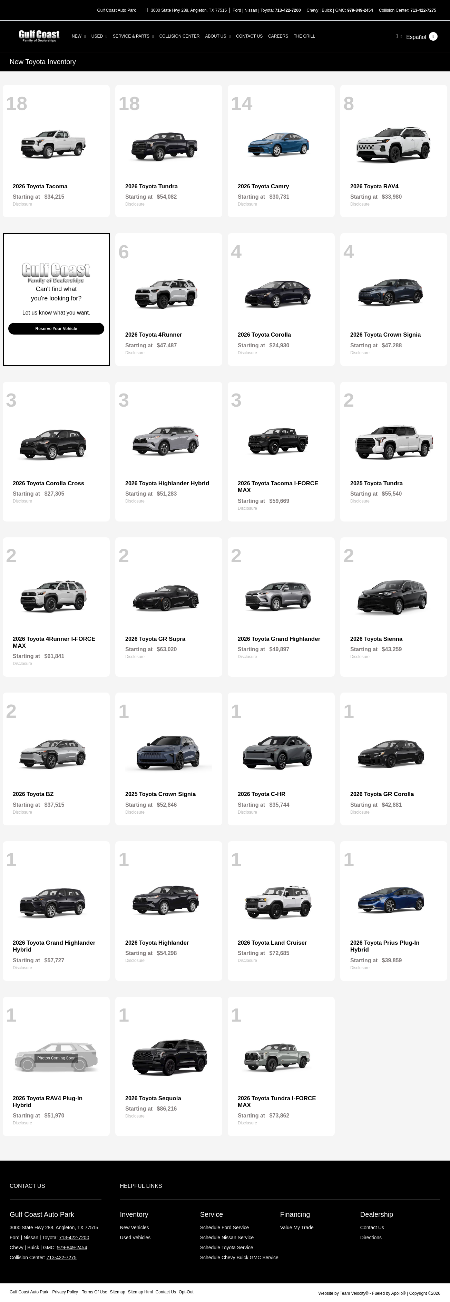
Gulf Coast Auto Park (29, 1292)
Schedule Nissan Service (227, 1237)
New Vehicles (134, 1227)
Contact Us (372, 1227)
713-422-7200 (288, 10)
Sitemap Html (140, 1292)
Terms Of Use (94, 1292)
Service (211, 1214)
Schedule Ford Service (224, 1227)
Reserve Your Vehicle (56, 328)
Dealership (376, 1214)
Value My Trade (297, 1227)
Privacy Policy (65, 1292)
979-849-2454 (360, 10)
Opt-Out (186, 1292)
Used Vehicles (135, 1237)
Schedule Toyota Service (226, 1247)
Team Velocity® (354, 1293)
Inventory (134, 1214)
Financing (295, 1214)
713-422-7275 (423, 10)
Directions (371, 1237)
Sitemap (117, 1292)
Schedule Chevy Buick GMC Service (239, 1257)
